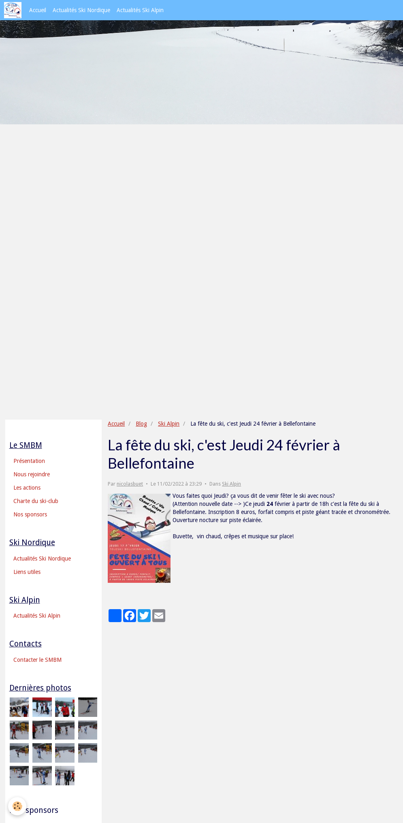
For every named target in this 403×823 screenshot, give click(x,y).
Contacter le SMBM (37, 660)
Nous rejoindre (31, 474)
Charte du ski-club (35, 501)
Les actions (27, 487)
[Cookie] (17, 806)
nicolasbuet (130, 484)
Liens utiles (27, 572)
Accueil (37, 10)
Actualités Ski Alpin (140, 10)
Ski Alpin (168, 423)
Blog (141, 423)
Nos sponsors (30, 514)
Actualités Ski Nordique (81, 10)
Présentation (29, 461)
